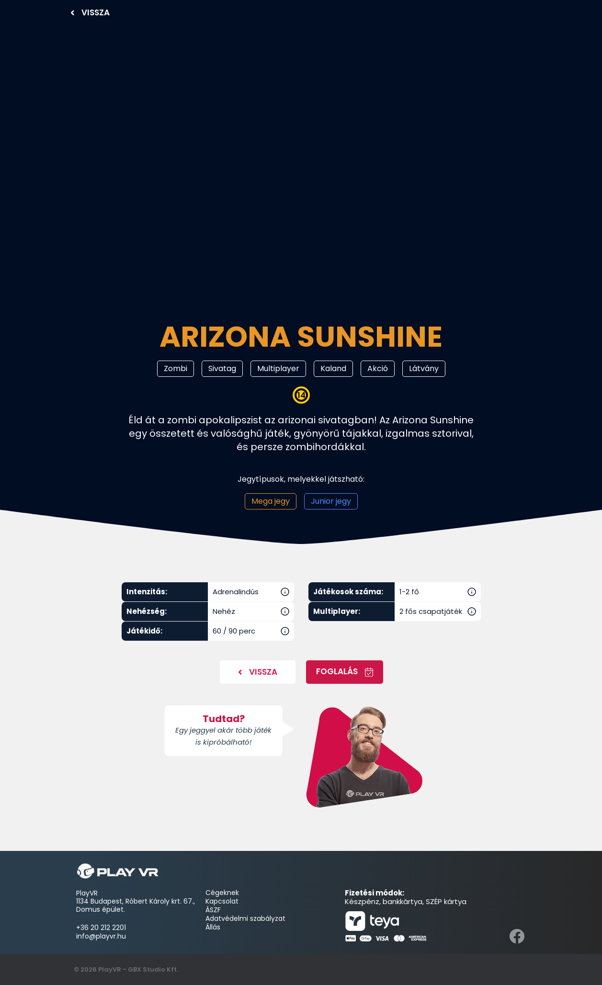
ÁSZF (213, 910)
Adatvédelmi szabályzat (245, 918)
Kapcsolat (222, 901)
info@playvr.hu (101, 936)
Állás (212, 927)
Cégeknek (223, 892)
